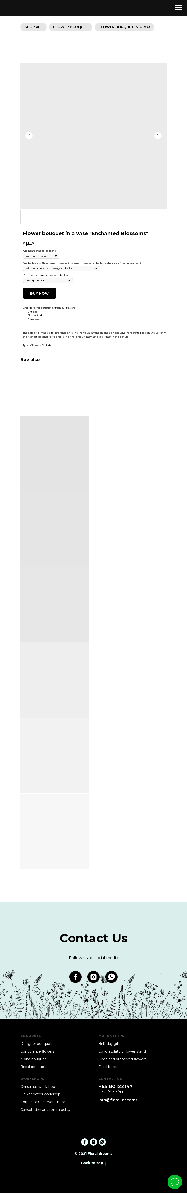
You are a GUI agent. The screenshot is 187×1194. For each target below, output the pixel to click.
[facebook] (75, 978)
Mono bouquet (33, 1060)
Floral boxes (108, 1067)
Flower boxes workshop (40, 1095)
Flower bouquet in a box (127, 27)
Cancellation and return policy (45, 1110)
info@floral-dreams (118, 1100)
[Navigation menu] (178, 7)
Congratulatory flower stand (122, 1052)
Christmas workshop (37, 1087)
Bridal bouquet (33, 1067)
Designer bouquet (36, 1044)
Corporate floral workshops (42, 1103)
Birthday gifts (109, 1044)
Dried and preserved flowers (122, 1060)
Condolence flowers (37, 1052)
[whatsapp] (111, 978)
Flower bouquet (72, 27)
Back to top (93, 1164)
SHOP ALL (34, 27)
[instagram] (93, 978)
